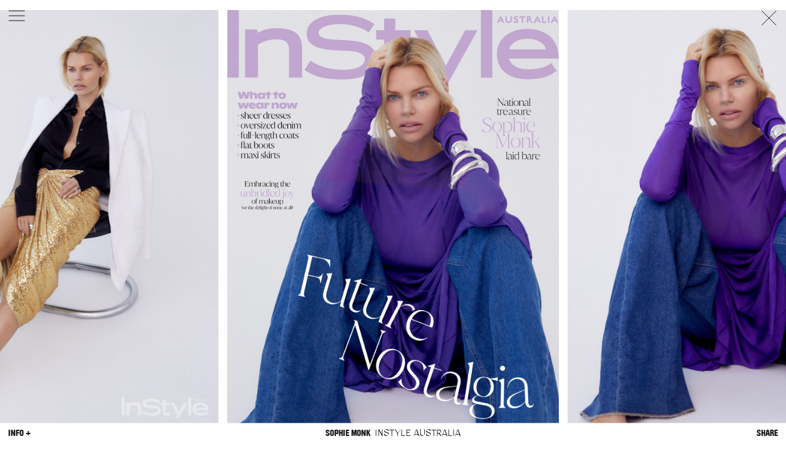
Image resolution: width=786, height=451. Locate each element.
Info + (19, 433)
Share (767, 433)
